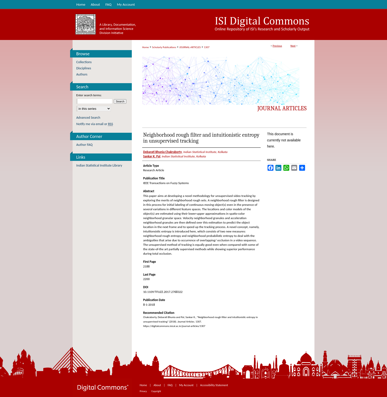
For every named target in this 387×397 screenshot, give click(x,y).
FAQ (170, 385)
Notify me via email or (94, 124)
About (158, 385)
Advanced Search (88, 117)
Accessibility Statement (214, 385)
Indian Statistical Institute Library (99, 165)
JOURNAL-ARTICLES (190, 47)
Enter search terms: (89, 95)
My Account (186, 385)
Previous (277, 45)
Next (293, 45)
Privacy (143, 391)
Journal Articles (282, 108)
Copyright (156, 391)
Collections (84, 62)
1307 (206, 47)
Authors (81, 74)
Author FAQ (84, 145)
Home (145, 47)
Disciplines (83, 68)
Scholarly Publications (164, 47)
